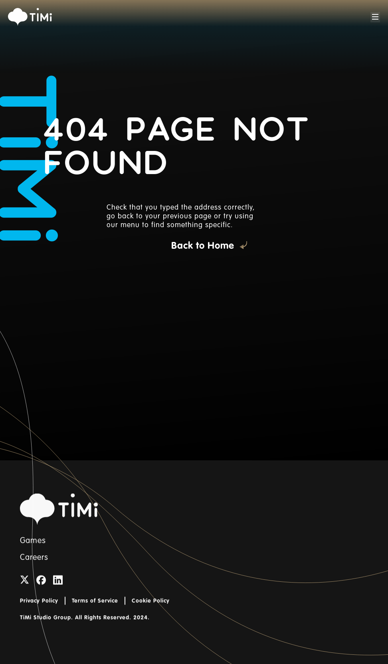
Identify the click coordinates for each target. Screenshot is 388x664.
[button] (375, 17)
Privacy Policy (39, 608)
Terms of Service (95, 608)
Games (33, 548)
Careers (34, 565)
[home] (30, 17)
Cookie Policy (151, 608)
